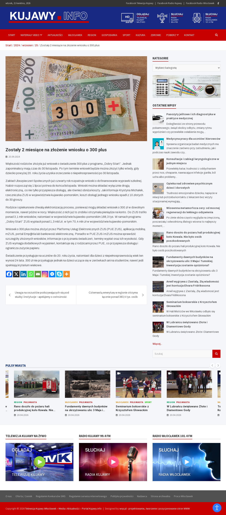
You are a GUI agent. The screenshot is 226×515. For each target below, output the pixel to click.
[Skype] (59, 274)
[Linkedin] (23, 274)
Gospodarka (109, 35)
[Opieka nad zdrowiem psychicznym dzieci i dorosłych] (158, 188)
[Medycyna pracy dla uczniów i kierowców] (158, 143)
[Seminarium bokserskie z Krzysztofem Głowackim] (158, 307)
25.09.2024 (14, 156)
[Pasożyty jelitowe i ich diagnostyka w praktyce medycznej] (158, 119)
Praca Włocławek (183, 496)
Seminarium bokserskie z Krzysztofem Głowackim (132, 408)
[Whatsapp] (30, 274)
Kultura (140, 35)
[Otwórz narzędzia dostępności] (217, 507)
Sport (126, 35)
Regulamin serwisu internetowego (88, 496)
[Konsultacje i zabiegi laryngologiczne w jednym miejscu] (158, 164)
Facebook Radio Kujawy (170, 3)
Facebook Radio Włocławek (200, 3)
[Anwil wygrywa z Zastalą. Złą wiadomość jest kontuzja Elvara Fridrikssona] (158, 286)
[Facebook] (9, 274)
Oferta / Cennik (23, 496)
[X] (16, 274)
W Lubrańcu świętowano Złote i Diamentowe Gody (187, 408)
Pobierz (171, 35)
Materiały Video (30, 35)
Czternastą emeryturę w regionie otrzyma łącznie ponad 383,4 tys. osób (113, 294)
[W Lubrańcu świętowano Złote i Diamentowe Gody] (158, 327)
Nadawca (142, 496)
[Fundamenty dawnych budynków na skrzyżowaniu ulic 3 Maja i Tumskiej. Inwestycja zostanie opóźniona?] (158, 262)
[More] (66, 274)
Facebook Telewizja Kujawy (139, 3)
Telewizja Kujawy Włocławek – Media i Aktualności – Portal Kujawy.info (63, 508)
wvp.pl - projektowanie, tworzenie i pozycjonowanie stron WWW (154, 508)
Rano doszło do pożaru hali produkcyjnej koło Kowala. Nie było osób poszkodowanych (193, 236)
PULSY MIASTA (16, 366)
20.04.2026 (22, 415)
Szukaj (216, 354)
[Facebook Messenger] (52, 274)
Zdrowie (156, 35)
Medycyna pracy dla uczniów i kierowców (193, 138)
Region (92, 35)
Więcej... (157, 344)
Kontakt (189, 35)
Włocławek (75, 35)
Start (11, 35)
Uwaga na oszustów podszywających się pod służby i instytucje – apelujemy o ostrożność (42, 294)
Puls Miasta (30, 402)
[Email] (38, 274)
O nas (9, 496)
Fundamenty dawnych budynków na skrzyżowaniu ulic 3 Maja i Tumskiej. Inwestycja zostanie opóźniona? (189, 261)
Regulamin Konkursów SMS (51, 496)
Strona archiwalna (160, 496)
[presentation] (212, 365)
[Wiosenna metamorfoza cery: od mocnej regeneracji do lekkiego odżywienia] (158, 213)
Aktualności (55, 35)
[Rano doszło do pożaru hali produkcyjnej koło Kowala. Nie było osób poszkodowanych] (158, 237)
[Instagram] (45, 274)
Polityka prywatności (122, 496)
